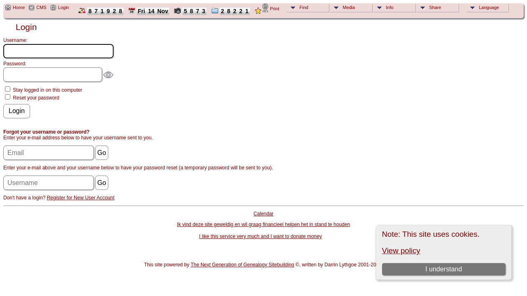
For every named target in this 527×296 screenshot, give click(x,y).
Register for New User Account (80, 198)
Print (275, 8)
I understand (443, 269)
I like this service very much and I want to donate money (260, 236)
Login (63, 7)
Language (489, 7)
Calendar (264, 214)
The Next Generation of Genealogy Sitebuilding (242, 265)
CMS (41, 7)
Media (349, 7)
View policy (401, 250)
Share (435, 7)
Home (19, 7)
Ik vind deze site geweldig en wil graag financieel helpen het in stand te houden (263, 224)
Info (389, 7)
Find (303, 7)
